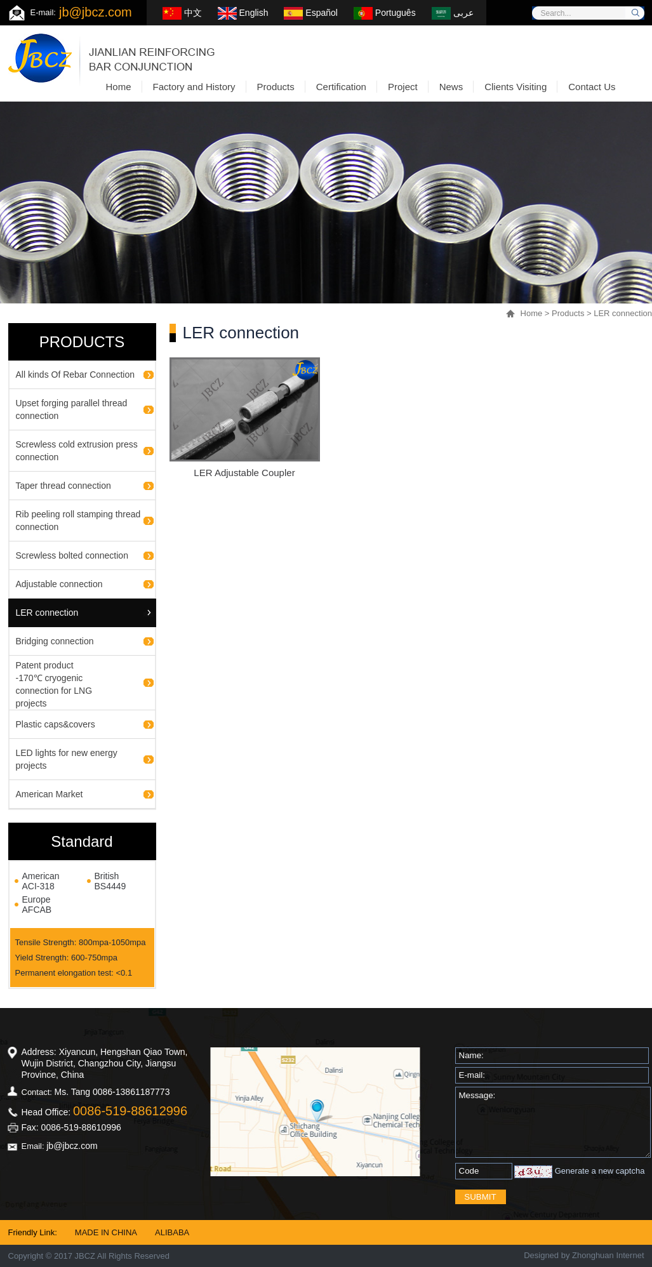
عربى (453, 13)
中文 (182, 13)
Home (532, 313)
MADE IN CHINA (106, 1232)
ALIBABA (172, 1232)
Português (385, 13)
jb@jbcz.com (95, 12)
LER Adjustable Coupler (244, 472)
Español (310, 13)
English (243, 13)
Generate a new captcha (600, 1171)
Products (568, 313)
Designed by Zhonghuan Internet (584, 1255)
